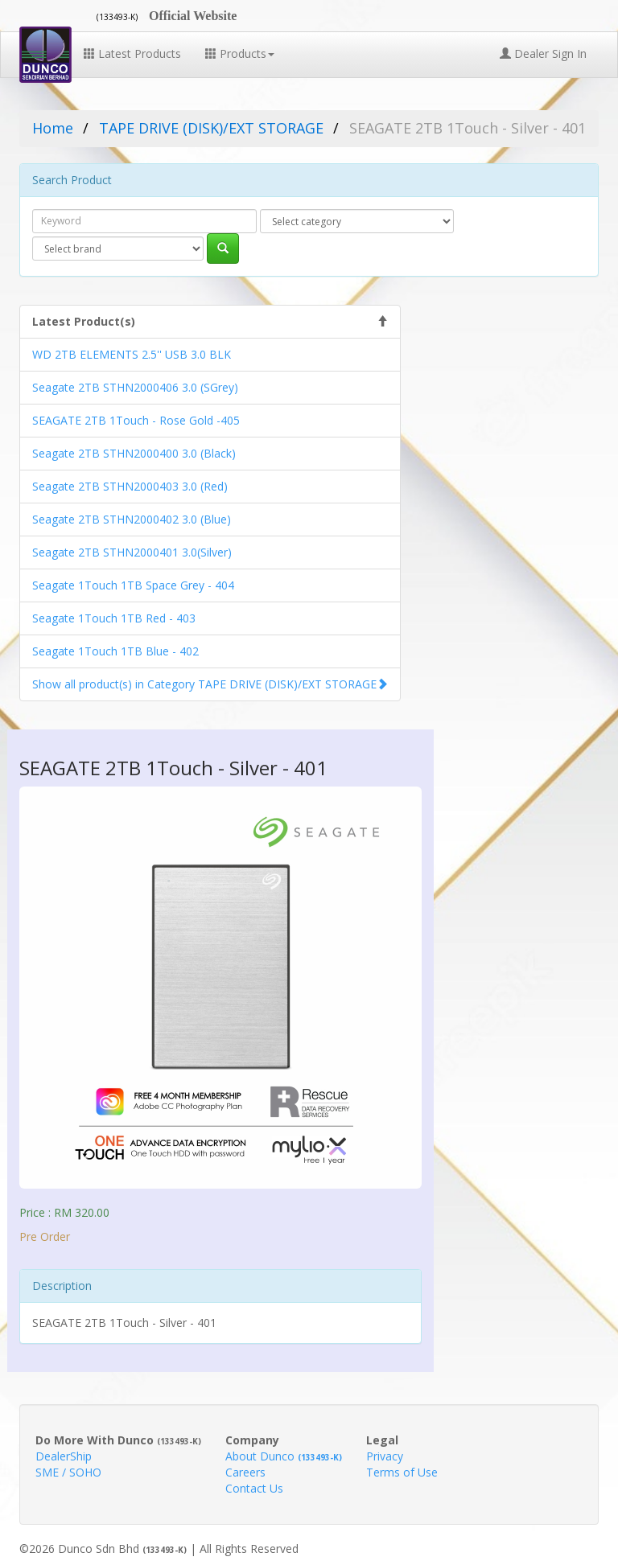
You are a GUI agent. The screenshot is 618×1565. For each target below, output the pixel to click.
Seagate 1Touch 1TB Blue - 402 (115, 651)
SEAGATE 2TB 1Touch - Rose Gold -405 (136, 420)
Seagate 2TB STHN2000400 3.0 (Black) (134, 453)
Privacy (384, 1456)
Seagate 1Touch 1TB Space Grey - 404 (133, 585)
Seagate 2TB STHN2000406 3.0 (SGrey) (135, 387)
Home (52, 128)
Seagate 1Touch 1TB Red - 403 (114, 618)
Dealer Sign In (543, 53)
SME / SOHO (68, 1472)
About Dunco (283, 1456)
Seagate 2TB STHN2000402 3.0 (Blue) (131, 519)
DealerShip (63, 1456)
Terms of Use (402, 1472)
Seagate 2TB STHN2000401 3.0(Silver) (132, 552)
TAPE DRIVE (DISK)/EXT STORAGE (211, 128)
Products (239, 53)
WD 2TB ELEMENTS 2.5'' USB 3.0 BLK (131, 354)
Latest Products (132, 53)
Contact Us (254, 1488)
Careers (245, 1472)
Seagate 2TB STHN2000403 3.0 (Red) (130, 486)
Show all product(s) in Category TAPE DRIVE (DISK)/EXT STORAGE (204, 684)
